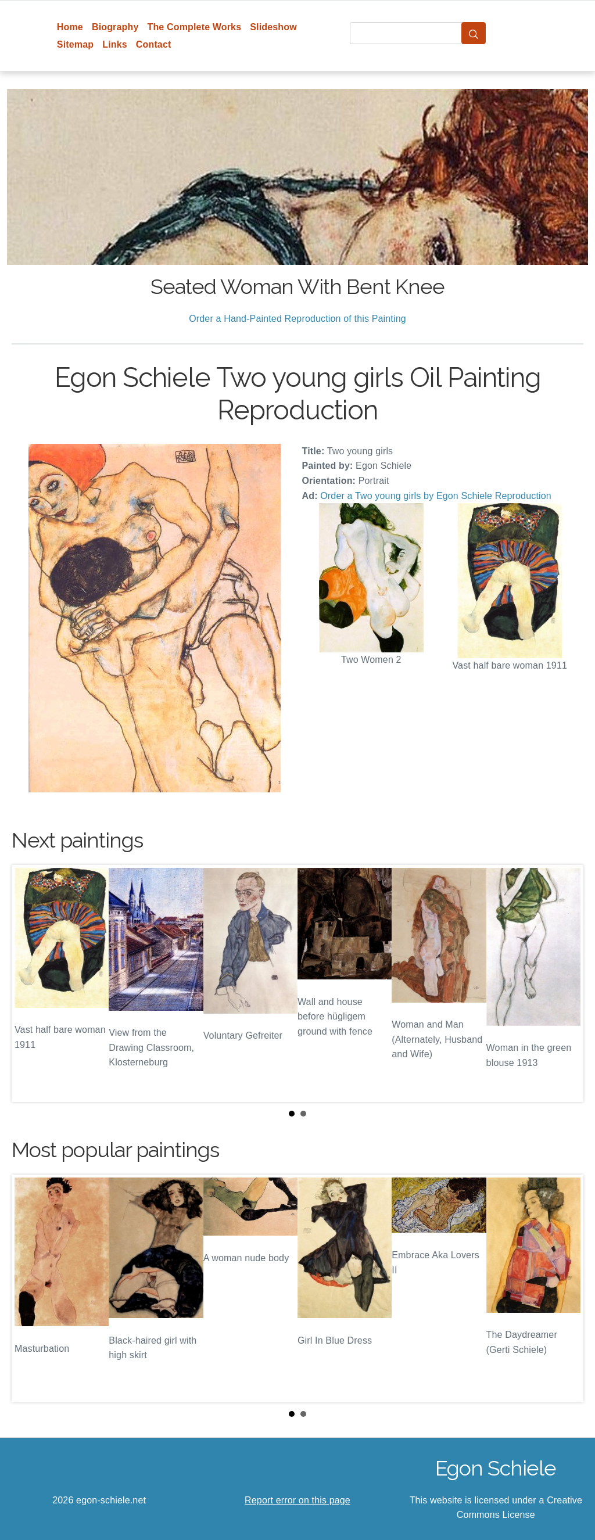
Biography (115, 27)
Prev (29, 983)
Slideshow (273, 27)
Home (70, 27)
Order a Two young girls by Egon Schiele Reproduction (435, 496)
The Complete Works (194, 27)
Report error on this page (297, 1500)
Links (114, 44)
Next (565, 983)
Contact (153, 44)
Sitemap (75, 44)
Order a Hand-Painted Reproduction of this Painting (297, 319)
